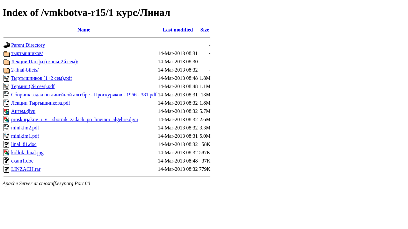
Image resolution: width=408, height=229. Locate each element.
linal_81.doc (24, 144)
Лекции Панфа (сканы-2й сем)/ (44, 61)
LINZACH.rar (25, 169)
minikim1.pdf (25, 136)
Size (204, 29)
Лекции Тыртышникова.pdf (40, 103)
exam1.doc (22, 160)
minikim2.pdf (25, 127)
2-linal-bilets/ (25, 70)
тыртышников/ (27, 53)
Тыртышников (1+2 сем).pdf (41, 78)
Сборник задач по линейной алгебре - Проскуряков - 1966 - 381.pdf (84, 94)
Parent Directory (28, 45)
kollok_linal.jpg (27, 152)
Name (83, 29)
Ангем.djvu (23, 111)
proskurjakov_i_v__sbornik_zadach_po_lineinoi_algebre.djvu (74, 119)
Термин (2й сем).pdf (33, 86)
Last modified (178, 29)
